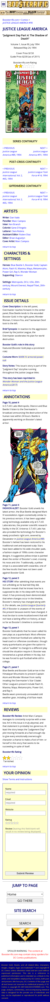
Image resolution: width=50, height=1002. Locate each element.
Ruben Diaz (25, 234)
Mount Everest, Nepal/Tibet (25, 285)
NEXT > (43, 148)
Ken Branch (14, 224)
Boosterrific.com (11, 19)
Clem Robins (18, 231)
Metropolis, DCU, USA (23, 282)
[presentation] (25, 865)
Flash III (13, 268)
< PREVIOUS (9, 148)
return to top (9, 246)
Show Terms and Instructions (17, 779)
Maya (29, 268)
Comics (24, 19)
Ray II (16, 271)
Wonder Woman (29, 271)
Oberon (19, 275)
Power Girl (8, 271)
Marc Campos (19, 221)
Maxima (22, 268)
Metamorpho (40, 268)
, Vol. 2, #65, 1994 (13, 175)
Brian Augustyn (17, 237)
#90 (18, 22)
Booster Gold (31, 265)
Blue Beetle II (17, 265)
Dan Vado (15, 217)
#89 (30, 538)
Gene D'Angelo (18, 227)
